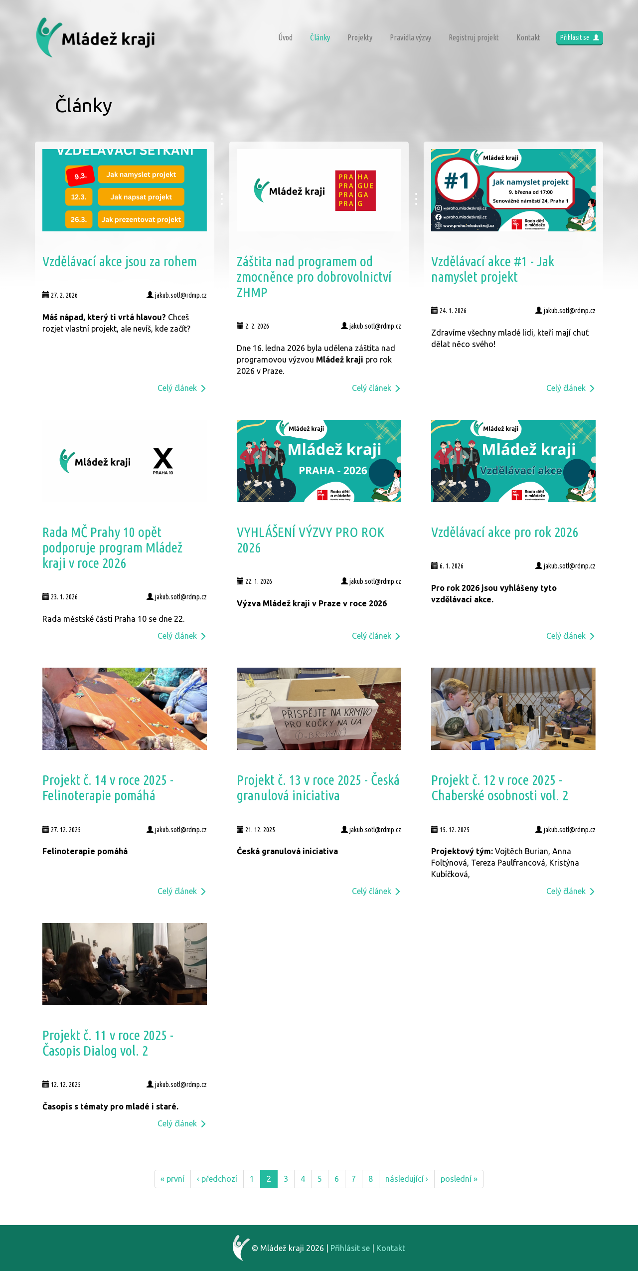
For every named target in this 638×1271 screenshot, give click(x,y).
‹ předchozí (217, 1178)
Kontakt (528, 37)
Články (320, 37)
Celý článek (182, 387)
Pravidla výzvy (410, 37)
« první (172, 1178)
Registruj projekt (474, 37)
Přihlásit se (579, 37)
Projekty (359, 37)
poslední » (459, 1178)
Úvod (285, 37)
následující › (406, 1178)
